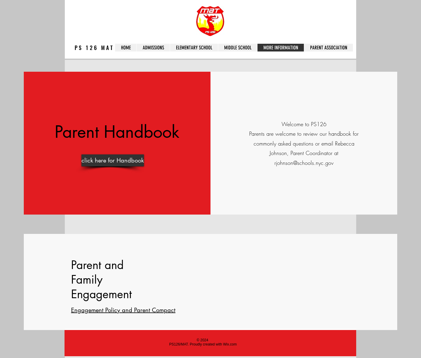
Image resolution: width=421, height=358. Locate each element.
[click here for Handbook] (112, 160)
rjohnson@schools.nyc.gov (304, 162)
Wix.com (230, 344)
